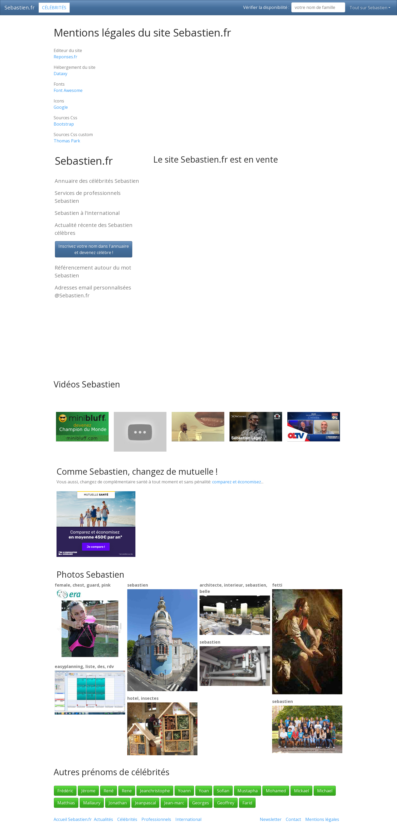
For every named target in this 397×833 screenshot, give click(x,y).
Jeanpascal (145, 803)
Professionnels (156, 819)
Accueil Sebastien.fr (73, 819)
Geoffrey (225, 803)
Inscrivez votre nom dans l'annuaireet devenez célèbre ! (93, 249)
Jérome (88, 791)
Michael (324, 791)
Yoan (204, 791)
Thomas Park (67, 141)
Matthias (66, 803)
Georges (200, 803)
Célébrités (54, 8)
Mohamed (276, 791)
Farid (247, 803)
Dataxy (60, 73)
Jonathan (118, 803)
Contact (293, 819)
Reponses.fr (65, 57)
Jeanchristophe (155, 791)
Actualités (103, 819)
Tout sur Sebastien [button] (368, 8)
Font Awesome (68, 90)
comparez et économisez (236, 482)
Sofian (223, 791)
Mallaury (91, 803)
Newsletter (271, 819)
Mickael (301, 791)
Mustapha (247, 791)
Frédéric (65, 791)
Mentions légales (322, 819)
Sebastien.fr (19, 7)
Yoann (184, 791)
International (188, 819)
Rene (127, 791)
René (109, 791)
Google (61, 107)
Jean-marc (174, 803)
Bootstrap (64, 124)
